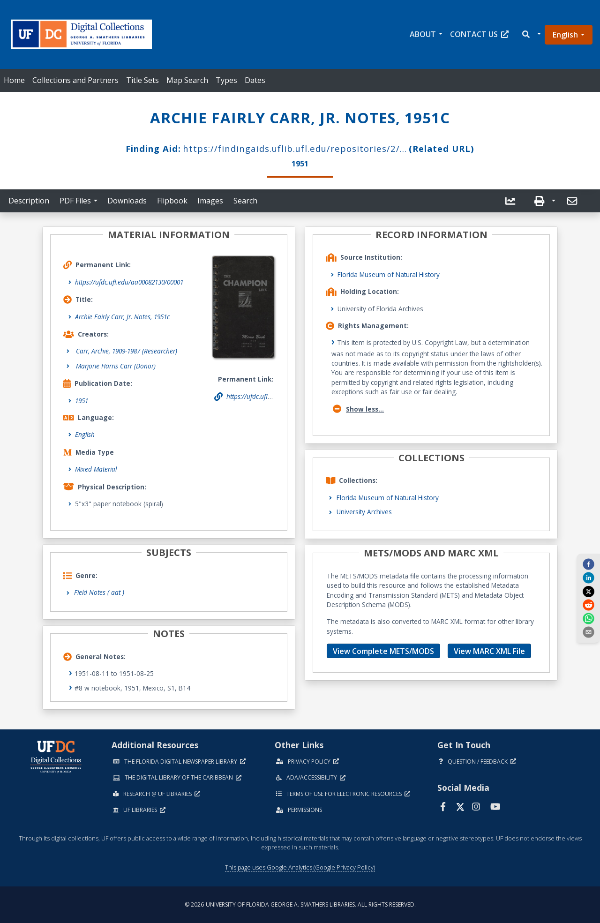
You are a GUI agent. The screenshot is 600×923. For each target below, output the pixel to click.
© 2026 (300, 904)
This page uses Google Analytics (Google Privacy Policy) (300, 867)
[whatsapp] (588, 618)
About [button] (423, 34)
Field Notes (99, 592)
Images (210, 200)
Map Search (187, 80)
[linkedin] (588, 577)
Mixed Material (96, 469)
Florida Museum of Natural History (389, 274)
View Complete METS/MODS (383, 651)
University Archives (364, 511)
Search (245, 200)
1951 (81, 400)
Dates (255, 80)
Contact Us (479, 34)
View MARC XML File (489, 651)
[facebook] (588, 563)
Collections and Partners (75, 80)
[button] (531, 34)
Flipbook (172, 200)
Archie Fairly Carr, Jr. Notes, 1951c (122, 316)
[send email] (588, 632)
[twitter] (588, 591)
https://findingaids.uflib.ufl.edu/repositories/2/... (295, 148)
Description (28, 200)
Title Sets (142, 80)
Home (14, 80)
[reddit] (588, 605)
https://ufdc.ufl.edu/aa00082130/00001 (129, 282)
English (565, 35)
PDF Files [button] (75, 200)
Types (226, 80)
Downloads (127, 200)
